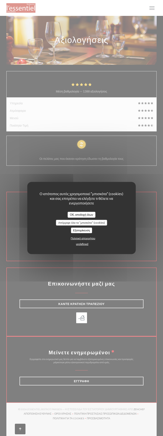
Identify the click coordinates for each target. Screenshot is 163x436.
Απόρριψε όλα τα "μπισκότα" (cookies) (81, 222)
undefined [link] (82, 244)
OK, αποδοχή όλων (81, 214)
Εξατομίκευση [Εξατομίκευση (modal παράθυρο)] (81, 230)
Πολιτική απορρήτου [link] (83, 238)
